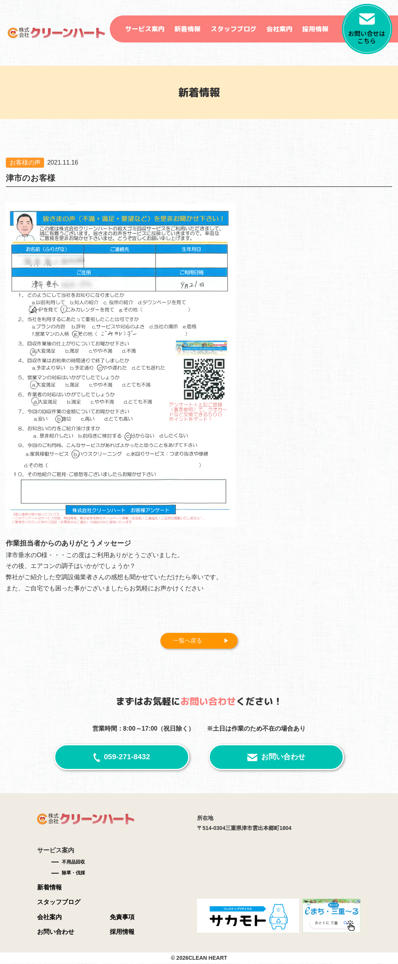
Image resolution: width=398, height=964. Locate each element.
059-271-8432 (127, 757)
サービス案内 (145, 28)
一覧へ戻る (188, 641)
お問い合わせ (283, 757)
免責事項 (122, 918)
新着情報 (187, 28)
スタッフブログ (234, 28)
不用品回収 (73, 862)
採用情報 (315, 28)
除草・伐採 (73, 873)
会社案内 (279, 28)
